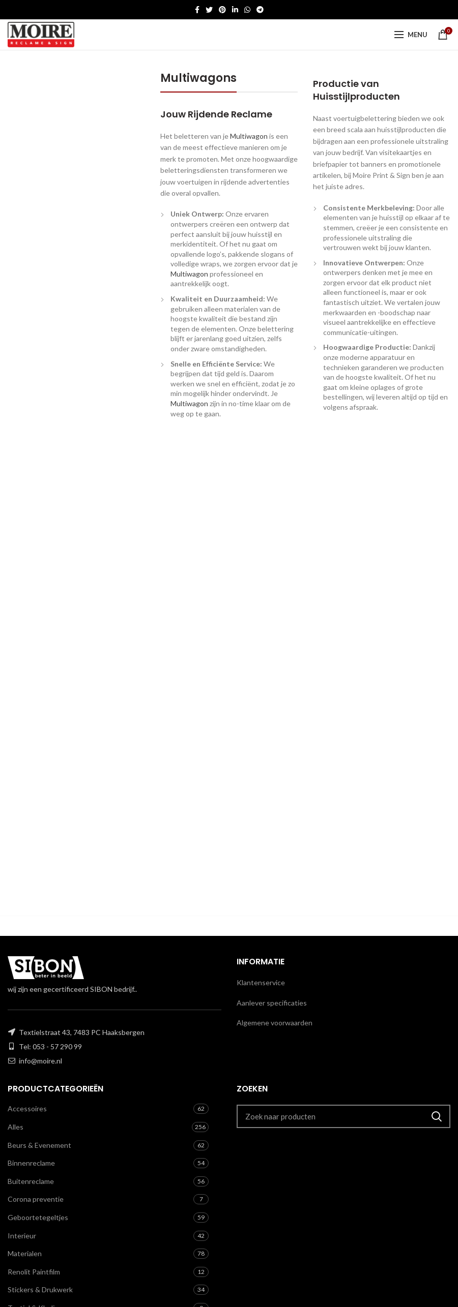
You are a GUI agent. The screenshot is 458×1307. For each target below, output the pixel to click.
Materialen (25, 1253)
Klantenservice (261, 982)
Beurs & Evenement (39, 1145)
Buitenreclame (31, 1181)
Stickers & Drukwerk (40, 1289)
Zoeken (436, 1116)
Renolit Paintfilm (34, 1271)
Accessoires (27, 1108)
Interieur (22, 1235)
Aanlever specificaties (272, 1002)
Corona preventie (36, 1199)
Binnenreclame (31, 1163)
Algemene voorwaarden (274, 1022)
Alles (15, 1126)
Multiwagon (249, 136)
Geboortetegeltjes (38, 1217)
